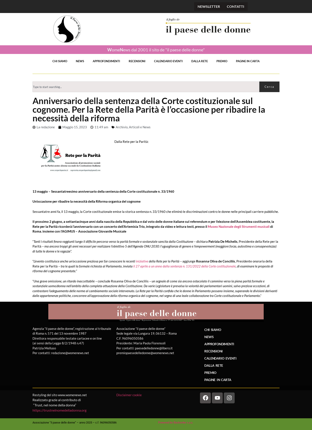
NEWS (80, 61)
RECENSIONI (137, 61)
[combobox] (145, 86)
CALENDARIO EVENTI (168, 61)
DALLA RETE (199, 61)
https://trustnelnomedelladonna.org (59, 410)
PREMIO (221, 61)
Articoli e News (140, 127)
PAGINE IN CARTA (248, 61)
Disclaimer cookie (129, 395)
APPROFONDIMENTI (106, 61)
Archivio (122, 127)
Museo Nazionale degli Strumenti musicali (239, 226)
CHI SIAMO (59, 61)
